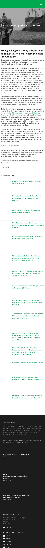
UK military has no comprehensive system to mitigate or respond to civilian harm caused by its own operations (28, 225)
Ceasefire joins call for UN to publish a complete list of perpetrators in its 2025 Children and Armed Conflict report (27, 273)
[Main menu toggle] (41, 4)
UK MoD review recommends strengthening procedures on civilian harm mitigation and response (26, 198)
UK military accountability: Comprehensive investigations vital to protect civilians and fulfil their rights (27, 302)
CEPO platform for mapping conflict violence (26, 113)
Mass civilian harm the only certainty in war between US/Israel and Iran (16, 496)
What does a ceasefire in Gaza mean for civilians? (27, 362)
